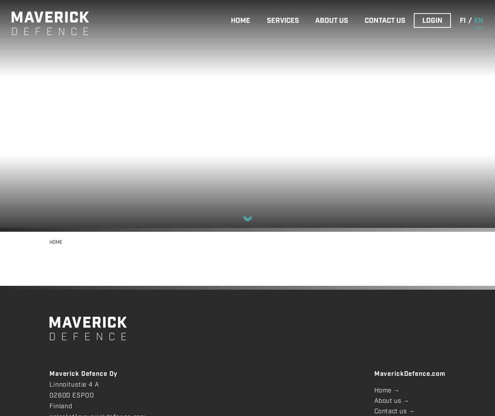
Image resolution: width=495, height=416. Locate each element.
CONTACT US (385, 20)
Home (383, 391)
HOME (240, 20)
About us (387, 401)
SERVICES (283, 20)
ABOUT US (331, 20)
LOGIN (432, 20)
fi (463, 20)
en (478, 20)
